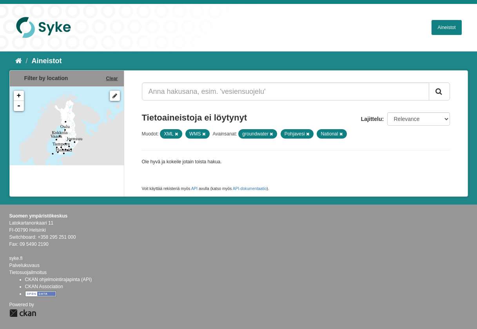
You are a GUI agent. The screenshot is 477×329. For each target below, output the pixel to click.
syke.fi (16, 258)
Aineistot (446, 27)
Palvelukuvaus (24, 265)
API (194, 188)
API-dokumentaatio (250, 188)
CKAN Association (44, 286)
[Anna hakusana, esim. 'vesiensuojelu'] (285, 91)
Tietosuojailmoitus (28, 272)
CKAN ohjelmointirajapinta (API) (58, 279)
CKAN (22, 313)
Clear (112, 78)
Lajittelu (371, 119)
